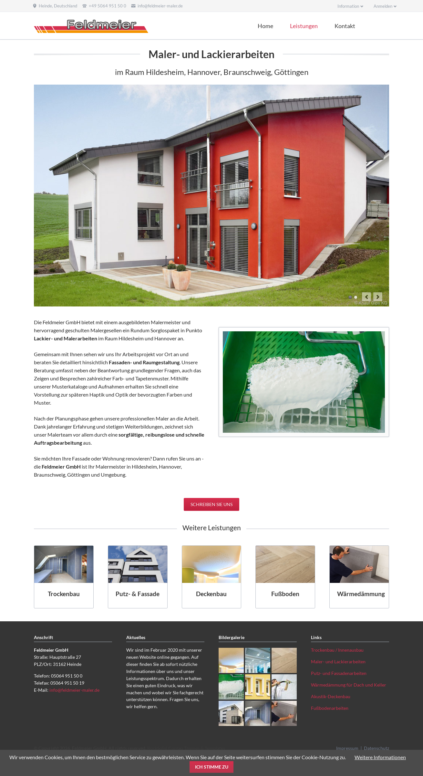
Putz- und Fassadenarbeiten (338, 673)
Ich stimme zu (211, 767)
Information (348, 6)
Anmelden (383, 6)
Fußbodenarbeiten (329, 708)
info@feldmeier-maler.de (74, 690)
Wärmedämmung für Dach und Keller (348, 685)
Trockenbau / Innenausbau (337, 650)
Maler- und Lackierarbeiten (338, 661)
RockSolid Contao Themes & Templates (186, 748)
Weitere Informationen (380, 757)
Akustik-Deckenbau (330, 696)
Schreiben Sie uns (211, 504)
